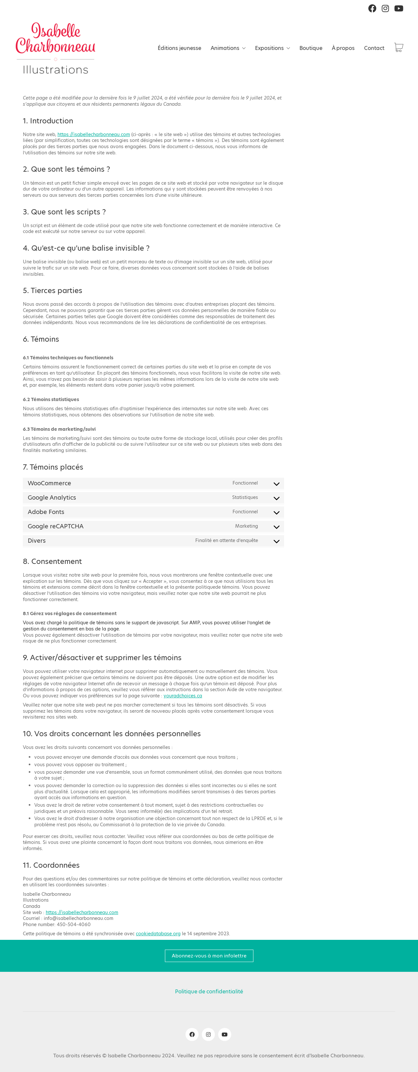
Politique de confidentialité (209, 991)
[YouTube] (224, 1034)
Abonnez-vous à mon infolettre (209, 955)
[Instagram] (208, 1034)
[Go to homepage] (55, 48)
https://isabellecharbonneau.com (93, 134)
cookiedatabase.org (158, 933)
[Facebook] (192, 1034)
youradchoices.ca (183, 695)
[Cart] (398, 48)
